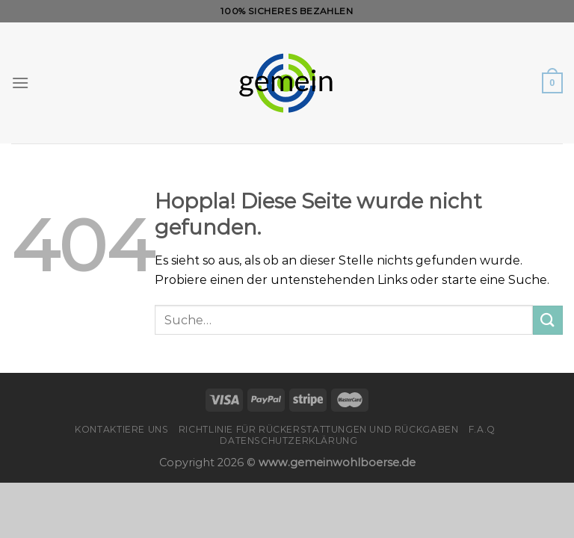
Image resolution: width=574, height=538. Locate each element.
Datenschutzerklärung (288, 440)
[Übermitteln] (548, 320)
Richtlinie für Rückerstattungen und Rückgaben (319, 429)
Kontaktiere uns (121, 429)
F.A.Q (482, 429)
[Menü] (20, 82)
